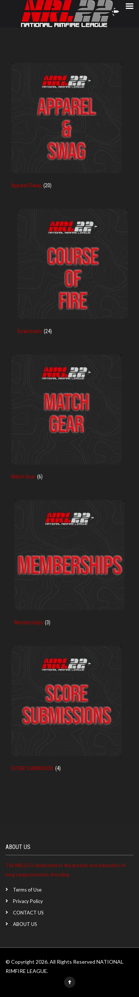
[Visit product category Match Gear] (66, 422)
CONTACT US (28, 913)
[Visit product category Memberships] (69, 567)
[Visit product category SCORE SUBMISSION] (66, 713)
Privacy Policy (28, 901)
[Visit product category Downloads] (72, 276)
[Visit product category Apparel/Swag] (66, 130)
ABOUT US (25, 924)
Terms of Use (27, 890)
